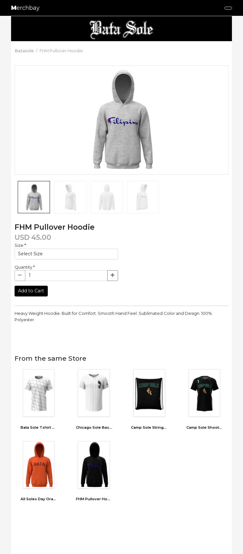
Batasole (24, 50)
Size (20, 245)
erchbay (25, 7)
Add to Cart (31, 291)
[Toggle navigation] (228, 8)
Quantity (25, 267)
